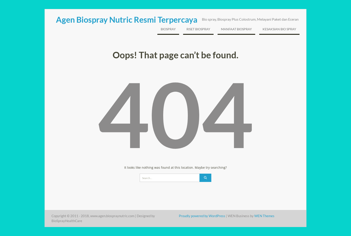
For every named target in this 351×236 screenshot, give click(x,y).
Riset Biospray (198, 29)
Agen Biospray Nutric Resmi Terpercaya (126, 19)
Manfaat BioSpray (236, 29)
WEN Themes (264, 216)
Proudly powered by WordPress (202, 216)
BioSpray (168, 29)
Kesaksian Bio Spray (279, 29)
